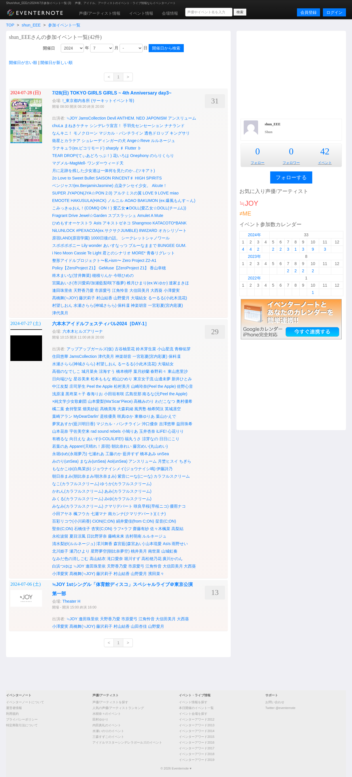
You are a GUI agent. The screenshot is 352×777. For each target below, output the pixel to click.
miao (174, 193)
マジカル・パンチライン (121, 133)
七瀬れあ (96, 453)
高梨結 (177, 528)
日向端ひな (62, 379)
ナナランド (174, 125)
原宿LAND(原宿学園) (71, 238)
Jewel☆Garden (93, 215)
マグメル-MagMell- (69, 163)
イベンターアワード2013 (196, 725)
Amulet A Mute (150, 215)
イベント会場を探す (193, 713)
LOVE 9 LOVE (156, 193)
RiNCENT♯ (123, 178)
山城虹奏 (169, 551)
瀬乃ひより (79, 551)
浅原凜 (58, 394)
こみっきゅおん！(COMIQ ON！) (82, 208)
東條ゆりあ (145, 416)
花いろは (121, 155)
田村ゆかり (100, 719)
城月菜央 (90, 371)
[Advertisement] (291, 74)
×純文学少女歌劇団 (69, 401)
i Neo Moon (62, 253)
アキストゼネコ (117, 223)
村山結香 (104, 298)
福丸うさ (133, 438)
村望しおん (62, 305)
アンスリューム (182, 118)
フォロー (257, 163)
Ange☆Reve (138, 140)
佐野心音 (185, 386)
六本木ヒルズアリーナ (83, 331)
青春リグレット (161, 253)
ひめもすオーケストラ (72, 223)
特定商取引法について (22, 725)
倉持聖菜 (73, 409)
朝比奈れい (121, 446)
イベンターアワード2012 (196, 719)
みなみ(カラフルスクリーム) (77, 506)
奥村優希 (184, 401)
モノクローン (85, 133)
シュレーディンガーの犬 (104, 140)
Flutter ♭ (133, 148)
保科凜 (124, 305)
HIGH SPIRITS (148, 178)
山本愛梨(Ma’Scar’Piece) (110, 401)
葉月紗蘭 (141, 371)
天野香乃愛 (83, 290)
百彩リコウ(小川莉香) (71, 521)
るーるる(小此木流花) (167, 298)
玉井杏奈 (147, 431)
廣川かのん (172, 558)
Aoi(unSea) (117, 461)
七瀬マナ (99, 513)
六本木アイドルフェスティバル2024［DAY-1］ (100, 323)
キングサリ (180, 133)
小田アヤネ (62, 513)
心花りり (176, 431)
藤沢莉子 (87, 298)
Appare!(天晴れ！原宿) (89, 446)
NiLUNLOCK (63, 230)
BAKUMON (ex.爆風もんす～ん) (166, 200)
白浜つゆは (62, 566)
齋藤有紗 (141, 528)
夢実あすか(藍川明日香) (73, 423)
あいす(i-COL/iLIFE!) (105, 438)
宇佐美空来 (79, 431)
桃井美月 (139, 551)
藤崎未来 (116, 536)
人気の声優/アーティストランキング (118, 708)
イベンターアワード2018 (196, 754)
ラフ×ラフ (122, 528)
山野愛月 (121, 298)
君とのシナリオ (117, 253)
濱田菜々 (156, 573)
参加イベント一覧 (64, 25)
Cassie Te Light (87, 253)
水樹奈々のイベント (106, 713)
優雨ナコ (178, 506)
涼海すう (107, 371)
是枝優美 (108, 416)
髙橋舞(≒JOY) (65, 298)
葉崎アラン (62, 416)
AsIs (97, 223)
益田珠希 (184, 423)
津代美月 (60, 313)
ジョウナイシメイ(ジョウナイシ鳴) (123, 468)
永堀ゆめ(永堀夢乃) (69, 453)
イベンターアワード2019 (196, 759)
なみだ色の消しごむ (70, 558)
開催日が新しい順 (56, 62)
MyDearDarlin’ (86, 416)
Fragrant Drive (65, 215)
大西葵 (156, 290)
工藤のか (113, 453)
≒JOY (72, 118)
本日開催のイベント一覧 (196, 708)
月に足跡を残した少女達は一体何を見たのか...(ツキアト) (103, 170)
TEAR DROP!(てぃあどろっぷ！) (82, 155)
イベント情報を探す (193, 702)
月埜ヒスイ (168, 461)
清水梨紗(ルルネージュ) (73, 543)
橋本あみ (148, 453)
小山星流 (165, 349)
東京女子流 (143, 379)
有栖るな (60, 438)
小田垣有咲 (114, 394)
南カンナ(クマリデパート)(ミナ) (137, 513)
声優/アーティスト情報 (99, 13)
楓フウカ (81, 513)
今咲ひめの (123, 275)
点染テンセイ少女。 (132, 185)
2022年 (254, 278)
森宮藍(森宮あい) (128, 543)
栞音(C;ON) (165, 521)
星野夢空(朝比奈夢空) (110, 551)
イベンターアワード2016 (196, 742)
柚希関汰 (155, 409)
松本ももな (101, 379)
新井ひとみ (182, 379)
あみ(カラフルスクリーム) (127, 491)
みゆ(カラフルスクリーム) (127, 498)
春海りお (95, 394)
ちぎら (185, 461)
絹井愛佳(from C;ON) (135, 521)
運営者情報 (14, 708)
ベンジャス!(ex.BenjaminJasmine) (82, 185)
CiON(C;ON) (103, 521)
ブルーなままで (142, 245)
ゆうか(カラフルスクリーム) (125, 483)
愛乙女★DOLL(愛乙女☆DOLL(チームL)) (149, 208)
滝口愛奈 (115, 558)
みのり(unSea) (65, 461)
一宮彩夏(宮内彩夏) (165, 305)
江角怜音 (120, 290)
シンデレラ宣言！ (106, 125)
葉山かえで (166, 416)
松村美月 (122, 386)
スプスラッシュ (122, 215)
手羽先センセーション (143, 125)
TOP (10, 25)
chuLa (57, 125)
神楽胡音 (139, 305)
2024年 (254, 234)
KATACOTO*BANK (170, 223)
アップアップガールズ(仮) (90, 349)
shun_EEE (31, 25)
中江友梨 (60, 386)
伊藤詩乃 (164, 468)
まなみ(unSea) (93, 461)
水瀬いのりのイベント (108, 731)
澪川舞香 (104, 543)
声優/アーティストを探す (110, 702)
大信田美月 (139, 290)
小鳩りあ (130, 431)
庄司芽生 (77, 386)
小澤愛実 (172, 290)
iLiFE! (161, 431)
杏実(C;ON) (101, 528)
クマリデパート (118, 506)
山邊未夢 (162, 379)
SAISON (103, 178)
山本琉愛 (153, 543)
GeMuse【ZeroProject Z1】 (124, 268)
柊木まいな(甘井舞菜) (71, 275)
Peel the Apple (100, 386)
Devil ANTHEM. (121, 118)
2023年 (254, 256)
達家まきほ (179, 283)
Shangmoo (142, 223)
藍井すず (131, 453)
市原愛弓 (103, 290)
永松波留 (60, 536)
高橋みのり (144, 401)
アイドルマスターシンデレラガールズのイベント (127, 742)
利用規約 (12, 713)
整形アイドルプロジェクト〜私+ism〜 (86, 260)
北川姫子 (60, 551)
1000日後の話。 (105, 238)
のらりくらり (162, 155)
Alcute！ (159, 185)
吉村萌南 (133, 536)
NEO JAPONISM (151, 118)
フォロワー (291, 163)
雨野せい (180, 543)
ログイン (334, 12)
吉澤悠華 (167, 423)
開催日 (49, 48)
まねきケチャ (76, 125)
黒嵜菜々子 (75, 394)
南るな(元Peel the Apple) (164, 394)
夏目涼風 (77, 536)
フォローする (291, 177)
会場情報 (170, 13)
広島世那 (133, 394)
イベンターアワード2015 (196, 736)
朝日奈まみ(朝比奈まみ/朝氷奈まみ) (84, 476)
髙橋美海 (108, 409)
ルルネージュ (163, 140)
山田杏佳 (139, 626)
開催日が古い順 (23, 62)
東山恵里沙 (178, 371)
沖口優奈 (150, 423)
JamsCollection (92, 118)
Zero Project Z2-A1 (139, 260)
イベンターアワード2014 (196, 731)
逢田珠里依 (62, 290)
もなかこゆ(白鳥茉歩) (71, 468)
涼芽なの (150, 438)
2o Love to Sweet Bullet (73, 178)
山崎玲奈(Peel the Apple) (153, 386)
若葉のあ (60, 446)
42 (325, 151)
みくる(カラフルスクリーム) (77, 498)
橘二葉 (58, 409)
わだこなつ (165, 401)
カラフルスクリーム (172, 476)
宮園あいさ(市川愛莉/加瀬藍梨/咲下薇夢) (89, 283)
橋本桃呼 (124, 371)
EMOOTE (61, 200)
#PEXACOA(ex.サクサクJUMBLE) (107, 230)
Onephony (139, 155)
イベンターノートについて (25, 702)
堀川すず (132, 558)
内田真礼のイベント (106, 725)
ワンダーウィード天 (105, 163)
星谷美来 (81, 379)
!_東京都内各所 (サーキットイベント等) (98, 100)
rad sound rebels (106, 431)
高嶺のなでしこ (66, 371)
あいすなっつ (115, 245)
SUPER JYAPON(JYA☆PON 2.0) (82, 193)
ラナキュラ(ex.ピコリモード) (78, 148)
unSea (163, 453)
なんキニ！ (62, 133)
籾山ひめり (122, 379)
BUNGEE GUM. (172, 245)
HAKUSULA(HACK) (89, 200)
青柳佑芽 (183, 349)
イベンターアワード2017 (196, 748)
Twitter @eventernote (280, 708)
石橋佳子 (82, 528)
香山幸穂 (158, 268)
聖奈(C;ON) (62, 528)
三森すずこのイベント (108, 736)
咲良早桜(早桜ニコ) (151, 506)
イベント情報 (141, 13)
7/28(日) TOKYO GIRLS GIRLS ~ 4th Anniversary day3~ (111, 92)
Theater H (71, 601)
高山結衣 (98, 558)
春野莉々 (158, 371)
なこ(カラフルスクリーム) (75, 483)
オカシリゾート (172, 230)
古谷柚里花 (125, 349)
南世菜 (154, 551)
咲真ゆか (125, 416)
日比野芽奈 (97, 536)
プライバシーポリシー (22, 719)
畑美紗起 (91, 409)
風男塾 (140, 409)
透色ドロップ (156, 133)
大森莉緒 (125, 409)
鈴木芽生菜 (146, 349)
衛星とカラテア (66, 140)
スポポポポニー (66, 245)
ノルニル (115, 200)
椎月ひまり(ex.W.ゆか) (147, 283)
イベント (325, 163)
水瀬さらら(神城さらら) (94, 305)
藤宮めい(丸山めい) (150, 446)
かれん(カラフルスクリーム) (77, 491)
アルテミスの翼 (127, 193)
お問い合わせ (274, 702)
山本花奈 (60, 431)
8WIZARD (148, 230)
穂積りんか (102, 275)
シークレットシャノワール (145, 238)
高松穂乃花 (151, 558)
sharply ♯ (115, 148)
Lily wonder (92, 245)
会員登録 (308, 12)
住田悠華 (60, 356)
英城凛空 (173, 409)
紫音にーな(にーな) (135, 476)
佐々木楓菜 (160, 528)
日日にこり (169, 438)
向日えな (77, 438)
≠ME (245, 213)
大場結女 (139, 298)
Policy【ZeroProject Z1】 (75, 268)
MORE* (138, 253)
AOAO (130, 200)
